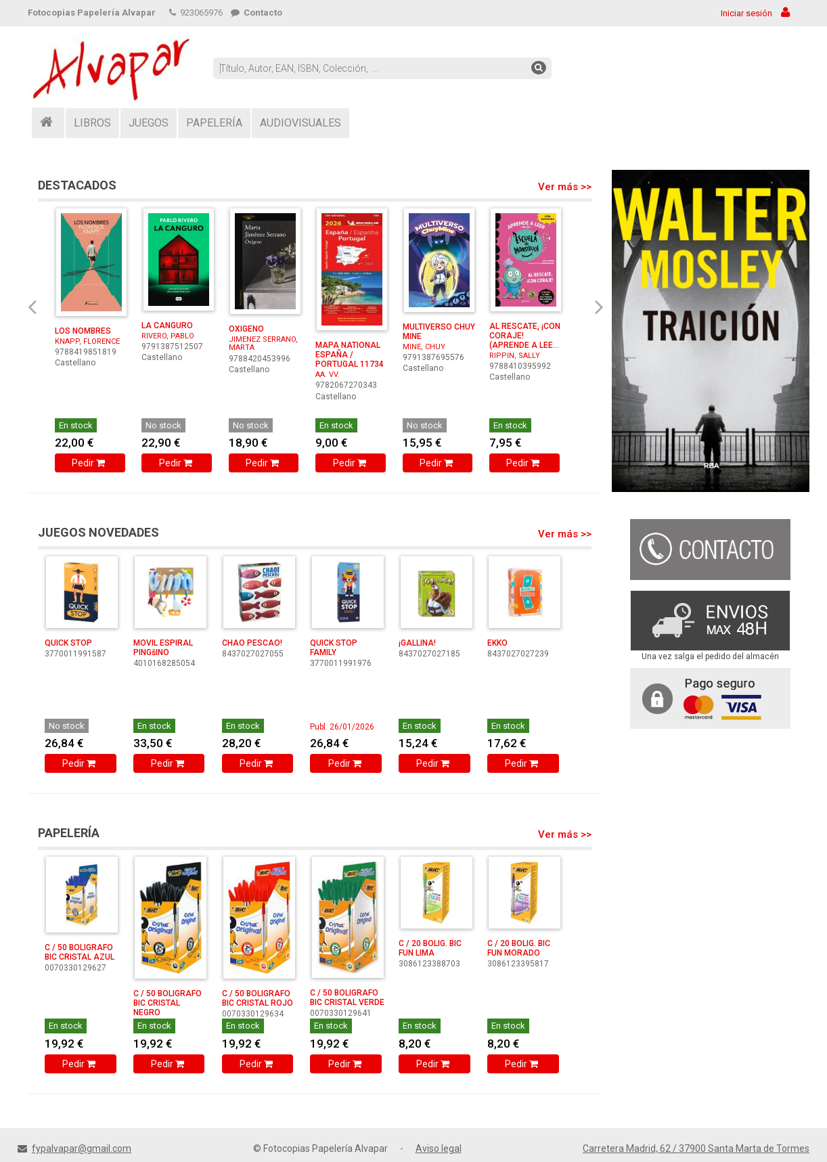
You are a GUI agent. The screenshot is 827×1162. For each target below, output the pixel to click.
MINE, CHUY (424, 346)
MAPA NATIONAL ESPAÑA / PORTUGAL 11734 (349, 354)
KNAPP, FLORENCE (87, 341)
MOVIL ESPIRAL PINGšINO (163, 647)
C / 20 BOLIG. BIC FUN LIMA (430, 948)
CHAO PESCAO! (252, 643)
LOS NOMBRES (83, 331)
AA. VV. (327, 374)
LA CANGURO (167, 325)
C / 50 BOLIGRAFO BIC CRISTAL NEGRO (167, 1003)
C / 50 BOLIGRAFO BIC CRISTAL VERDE (347, 997)
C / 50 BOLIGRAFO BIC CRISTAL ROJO (257, 998)
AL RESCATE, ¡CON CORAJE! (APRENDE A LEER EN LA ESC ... (524, 340)
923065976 (196, 12)
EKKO (497, 643)
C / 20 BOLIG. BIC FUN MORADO (518, 948)
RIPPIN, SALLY (514, 355)
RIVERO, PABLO (167, 336)
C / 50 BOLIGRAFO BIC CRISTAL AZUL (79, 952)
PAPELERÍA (214, 122)
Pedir (90, 462)
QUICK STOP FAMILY (333, 647)
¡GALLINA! (417, 643)
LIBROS (92, 122)
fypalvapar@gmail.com (81, 1148)
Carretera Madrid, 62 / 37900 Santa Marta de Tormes (696, 1148)
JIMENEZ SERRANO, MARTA (263, 343)
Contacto (256, 12)
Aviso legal (439, 1148)
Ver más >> (564, 187)
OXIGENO (246, 329)
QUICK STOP (68, 643)
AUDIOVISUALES (300, 122)
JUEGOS (149, 122)
